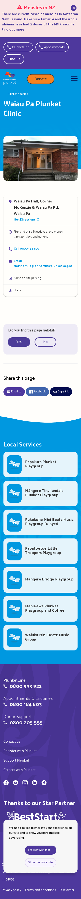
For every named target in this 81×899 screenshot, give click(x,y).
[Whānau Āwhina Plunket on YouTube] (15, 783)
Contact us (11, 741)
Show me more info (40, 862)
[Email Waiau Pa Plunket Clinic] (40, 263)
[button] (18, 47)
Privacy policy (11, 890)
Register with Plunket (20, 751)
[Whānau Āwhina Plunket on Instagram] (25, 783)
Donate (40, 79)
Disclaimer (66, 890)
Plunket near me (18, 94)
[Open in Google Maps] (40, 210)
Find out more (13, 30)
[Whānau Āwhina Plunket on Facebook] (6, 783)
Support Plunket (16, 760)
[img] (36, 818)
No (45, 342)
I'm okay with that (39, 850)
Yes (19, 342)
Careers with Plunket (19, 770)
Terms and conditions (40, 890)
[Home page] (9, 79)
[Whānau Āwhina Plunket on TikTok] (44, 783)
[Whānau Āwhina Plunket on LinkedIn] (34, 783)
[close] (73, 18)
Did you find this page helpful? (31, 330)
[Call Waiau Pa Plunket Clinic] (40, 249)
